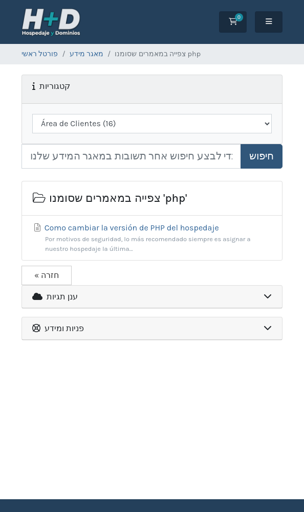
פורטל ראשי (39, 54)
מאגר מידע (86, 54)
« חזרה (46, 275)
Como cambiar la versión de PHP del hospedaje (152, 238)
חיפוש (261, 156)
